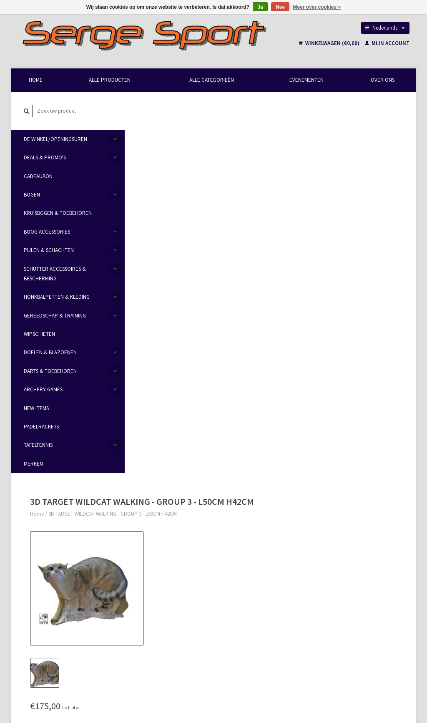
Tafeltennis (38, 445)
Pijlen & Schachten (49, 250)
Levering (228, 541)
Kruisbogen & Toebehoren (58, 213)
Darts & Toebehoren (50, 371)
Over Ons (382, 80)
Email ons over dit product (283, 226)
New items (36, 408)
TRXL (325, 606)
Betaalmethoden (238, 531)
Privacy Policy (144, 561)
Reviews (177, 304)
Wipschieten (39, 334)
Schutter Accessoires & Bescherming (55, 273)
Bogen (32, 195)
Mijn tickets (329, 551)
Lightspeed (129, 686)
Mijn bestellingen (335, 541)
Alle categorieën (211, 80)
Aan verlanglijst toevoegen (283, 235)
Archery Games (43, 389)
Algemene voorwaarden (155, 551)
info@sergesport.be (56, 551)
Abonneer (144, 645)
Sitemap (228, 551)
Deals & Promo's (45, 157)
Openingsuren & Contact (156, 532)
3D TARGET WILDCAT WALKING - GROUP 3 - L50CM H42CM (211, 120)
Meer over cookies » (317, 7)
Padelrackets (41, 427)
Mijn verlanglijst (334, 561)
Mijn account (387, 43)
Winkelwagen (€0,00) (330, 43)
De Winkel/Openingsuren (55, 139)
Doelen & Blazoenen (50, 352)
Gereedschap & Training (55, 315)
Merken (33, 463)
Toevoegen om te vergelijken (285, 245)
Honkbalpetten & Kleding (57, 297)
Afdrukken (264, 255)
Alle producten (110, 80)
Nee (280, 7)
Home (36, 80)
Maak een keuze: (268, 177)
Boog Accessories (47, 231)
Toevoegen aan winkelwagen (313, 202)
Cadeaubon (38, 176)
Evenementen (306, 80)
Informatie (144, 304)
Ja (260, 7)
